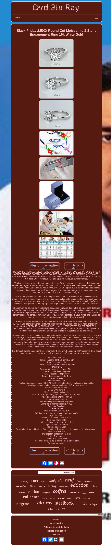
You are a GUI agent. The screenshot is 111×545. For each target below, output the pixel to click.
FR (58, 534)
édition (33, 491)
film (79, 481)
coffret (59, 491)
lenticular (63, 487)
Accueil (56, 519)
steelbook (64, 503)
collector (31, 496)
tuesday (24, 481)
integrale (86, 498)
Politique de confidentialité (56, 527)
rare (34, 480)
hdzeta (69, 498)
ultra (77, 497)
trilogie (93, 504)
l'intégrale (54, 480)
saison (22, 492)
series (52, 498)
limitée (81, 503)
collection (56, 508)
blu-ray (44, 503)
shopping (46, 492)
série (91, 492)
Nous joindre (56, 523)
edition (79, 485)
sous (42, 486)
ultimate (44, 499)
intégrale (22, 504)
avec (33, 505)
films (94, 486)
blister (32, 486)
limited (61, 498)
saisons (74, 492)
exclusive (21, 486)
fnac (43, 481)
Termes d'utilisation (56, 531)
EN (54, 534)
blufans (84, 493)
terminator (88, 481)
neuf (69, 479)
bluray (52, 486)
